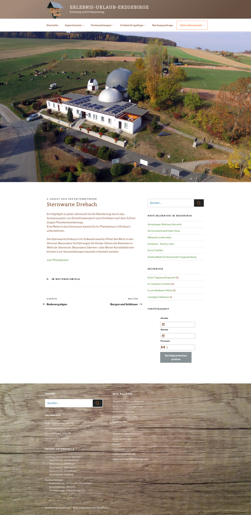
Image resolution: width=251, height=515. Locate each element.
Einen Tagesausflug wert (161, 277)
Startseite (52, 25)
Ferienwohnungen (103, 25)
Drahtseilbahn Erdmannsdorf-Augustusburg (172, 256)
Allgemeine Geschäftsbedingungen (131, 459)
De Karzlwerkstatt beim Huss (164, 230)
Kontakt (117, 444)
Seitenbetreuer (85, 199)
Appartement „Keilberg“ (61, 474)
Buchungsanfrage (162, 25)
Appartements (75, 25)
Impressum (119, 449)
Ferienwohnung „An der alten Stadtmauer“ (70, 483)
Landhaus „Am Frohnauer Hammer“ (63, 457)
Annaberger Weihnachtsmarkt (165, 224)
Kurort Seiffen (155, 250)
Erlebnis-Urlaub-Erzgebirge (109, 7)
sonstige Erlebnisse (158, 296)
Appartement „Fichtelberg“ (63, 471)
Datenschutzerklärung (124, 454)
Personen (165, 341)
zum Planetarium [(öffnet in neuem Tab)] (58, 260)
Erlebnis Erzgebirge (133, 25)
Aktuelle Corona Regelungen (127, 433)
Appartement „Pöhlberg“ (62, 463)
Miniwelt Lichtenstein (159, 237)
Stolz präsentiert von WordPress (91, 507)
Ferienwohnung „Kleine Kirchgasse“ (67, 490)
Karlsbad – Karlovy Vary (161, 243)
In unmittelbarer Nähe (160, 290)
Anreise (164, 318)
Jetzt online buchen (192, 25)
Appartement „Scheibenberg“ (64, 460)
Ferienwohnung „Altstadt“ (62, 487)
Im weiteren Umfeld (66, 279)
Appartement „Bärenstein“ (63, 467)
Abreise (164, 329)
